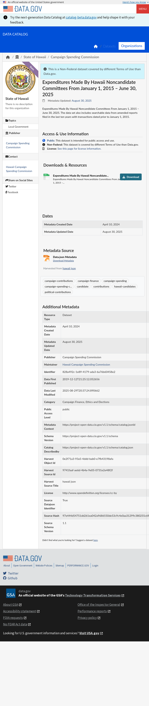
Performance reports (92, 611)
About (6, 565)
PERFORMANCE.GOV (78, 565)
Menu (143, 9)
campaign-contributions (59, 280)
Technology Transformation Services (93, 595)
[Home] (22, 8)
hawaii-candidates (124, 286)
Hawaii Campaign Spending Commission (86, 364)
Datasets (109, 46)
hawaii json (69, 268)
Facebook (11, 192)
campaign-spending (115, 280)
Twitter (10, 186)
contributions (101, 286)
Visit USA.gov (89, 633)
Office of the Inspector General (99, 604)
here (95, 540)
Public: (51, 140)
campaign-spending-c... (58, 286)
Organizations (131, 46)
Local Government (18, 126)
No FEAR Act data (15, 624)
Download (130, 177)
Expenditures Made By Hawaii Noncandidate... (81, 175)
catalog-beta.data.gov (81, 17)
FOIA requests (13, 618)
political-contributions (58, 292)
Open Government (22, 565)
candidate (82, 286)
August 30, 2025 (82, 100)
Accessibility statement (19, 611)
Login (95, 565)
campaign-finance (88, 280)
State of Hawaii (35, 57)
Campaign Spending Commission (75, 57)
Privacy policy (87, 618)
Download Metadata (63, 260)
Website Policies (44, 565)
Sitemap (60, 565)
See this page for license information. (79, 148)
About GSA (10, 604)
